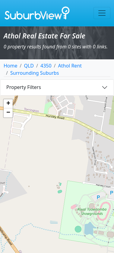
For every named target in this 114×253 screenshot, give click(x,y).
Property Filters (23, 87)
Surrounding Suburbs (34, 73)
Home (10, 65)
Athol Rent (70, 65)
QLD (29, 65)
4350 (46, 65)
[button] (8, 103)
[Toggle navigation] (101, 13)
